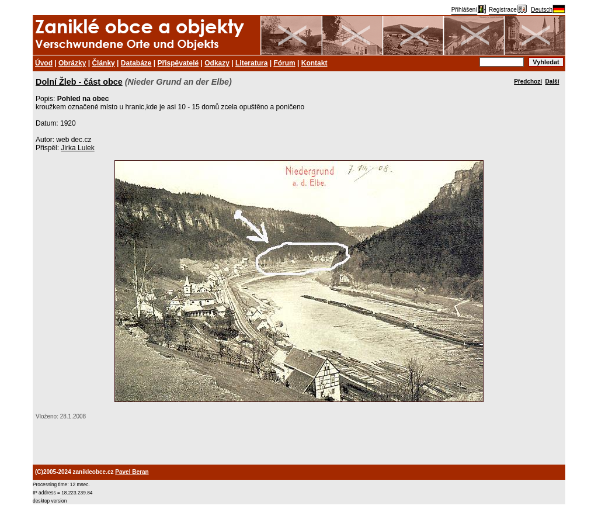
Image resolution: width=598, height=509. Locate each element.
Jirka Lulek (77, 148)
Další (552, 81)
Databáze (136, 63)
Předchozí (528, 81)
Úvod (44, 63)
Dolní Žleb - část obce (79, 81)
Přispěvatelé (178, 63)
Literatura (251, 63)
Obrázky (72, 63)
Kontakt (314, 63)
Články (103, 63)
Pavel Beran (131, 472)
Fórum (284, 63)
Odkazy (217, 63)
